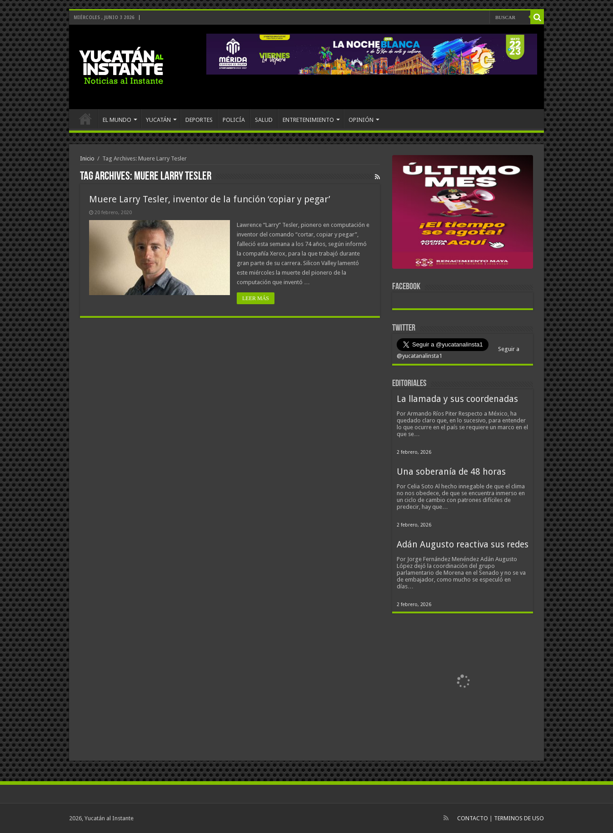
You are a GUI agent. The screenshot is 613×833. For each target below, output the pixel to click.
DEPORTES (199, 119)
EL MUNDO (117, 119)
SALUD (264, 119)
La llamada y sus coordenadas (457, 399)
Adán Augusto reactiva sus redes (462, 544)
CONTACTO (472, 818)
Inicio (87, 158)
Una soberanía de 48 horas (451, 472)
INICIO (85, 118)
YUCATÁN (158, 119)
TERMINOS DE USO (519, 818)
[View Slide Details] (462, 213)
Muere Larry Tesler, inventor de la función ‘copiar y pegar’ (209, 199)
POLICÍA (234, 119)
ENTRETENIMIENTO (308, 119)
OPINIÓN (361, 119)
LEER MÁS (255, 298)
